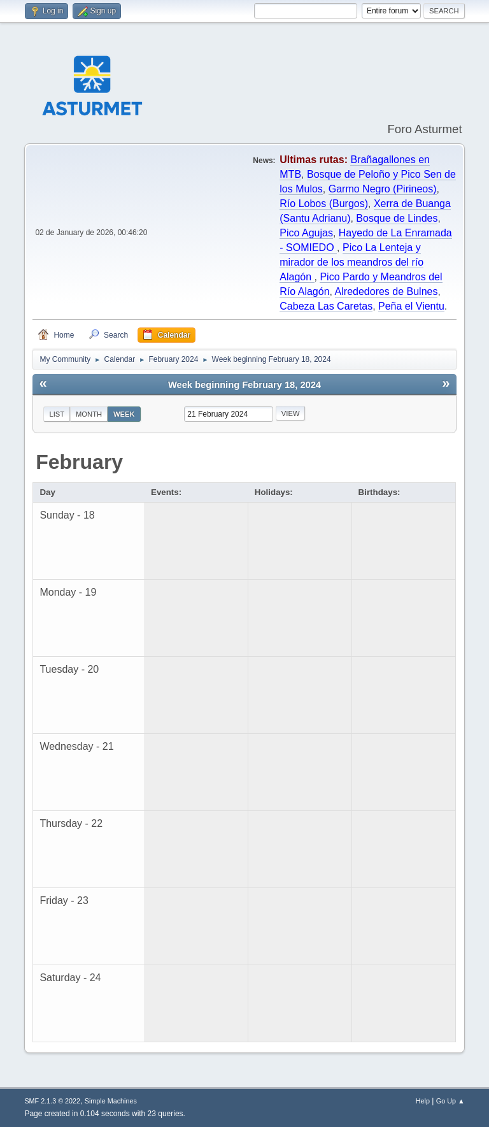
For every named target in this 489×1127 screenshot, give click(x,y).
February (79, 461)
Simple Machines (111, 1101)
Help (423, 1101)
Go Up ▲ (450, 1101)
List (56, 414)
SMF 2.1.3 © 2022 (52, 1101)
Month (89, 414)
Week (124, 414)
